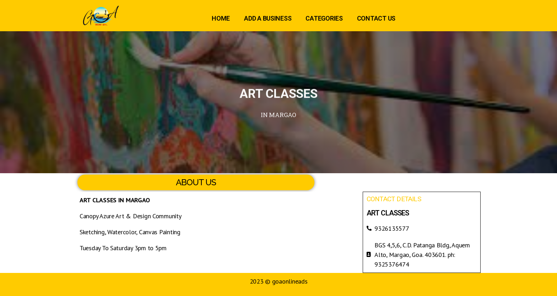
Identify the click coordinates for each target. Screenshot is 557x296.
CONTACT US (376, 18)
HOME (221, 18)
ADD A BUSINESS (267, 18)
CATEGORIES (323, 18)
